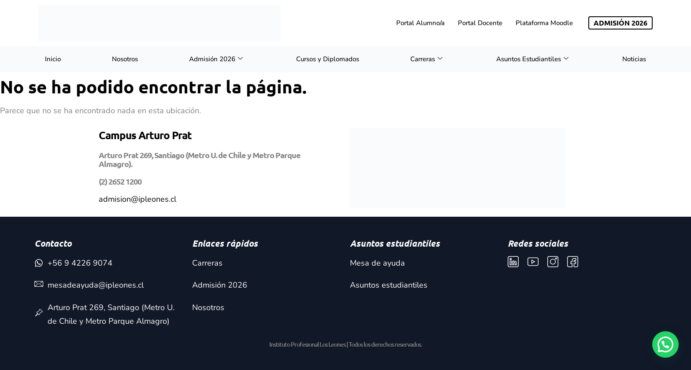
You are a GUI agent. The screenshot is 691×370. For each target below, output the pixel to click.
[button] (665, 344)
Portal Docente (480, 22)
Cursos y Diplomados (327, 59)
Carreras (426, 59)
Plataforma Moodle (544, 22)
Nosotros (125, 59)
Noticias (634, 59)
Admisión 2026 (216, 59)
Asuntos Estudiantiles (532, 59)
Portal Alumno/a (420, 22)
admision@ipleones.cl (137, 199)
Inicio (53, 59)
